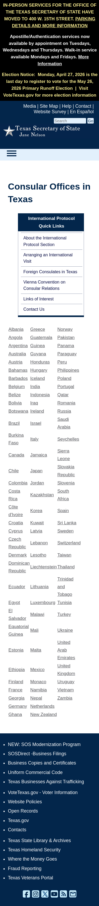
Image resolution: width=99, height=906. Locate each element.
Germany (17, 706)
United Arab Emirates (66, 650)
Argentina (18, 345)
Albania (15, 329)
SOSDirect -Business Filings (37, 753)
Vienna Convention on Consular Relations (44, 285)
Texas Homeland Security (34, 849)
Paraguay (67, 353)
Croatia (15, 522)
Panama (65, 345)
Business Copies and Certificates (42, 763)
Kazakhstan (42, 494)
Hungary (39, 370)
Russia (64, 411)
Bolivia (15, 402)
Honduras (40, 362)
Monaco (38, 681)
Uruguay (65, 681)
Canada (16, 454)
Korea (36, 510)
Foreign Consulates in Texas (50, 271)
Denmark (17, 555)
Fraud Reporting (24, 868)
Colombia (17, 482)
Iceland (37, 378)
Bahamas (17, 370)
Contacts (17, 829)
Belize (14, 394)
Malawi (37, 614)
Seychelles (68, 439)
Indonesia (40, 394)
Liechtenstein (43, 566)
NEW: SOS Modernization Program (44, 744)
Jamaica (38, 454)
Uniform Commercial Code (35, 772)
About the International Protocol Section (45, 241)
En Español (82, 111)
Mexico (37, 669)
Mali (34, 630)
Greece (37, 329)
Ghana (15, 714)
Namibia (38, 689)
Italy (34, 439)
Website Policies (25, 801)
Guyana (38, 353)
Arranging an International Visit (48, 257)
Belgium (16, 386)
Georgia (16, 698)
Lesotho (38, 555)
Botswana (18, 411)
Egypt (14, 602)
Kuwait (37, 522)
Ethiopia (16, 669)
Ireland (37, 411)
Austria (15, 362)
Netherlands (42, 706)
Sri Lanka (66, 522)
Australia (17, 353)
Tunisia (64, 602)
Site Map (49, 106)
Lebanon (39, 542)
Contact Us (34, 309)
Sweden (65, 531)
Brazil (14, 423)
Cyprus (15, 531)
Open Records (23, 811)
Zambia (64, 698)
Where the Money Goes (32, 859)
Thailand (65, 566)
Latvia (36, 531)
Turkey (64, 614)
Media (29, 106)
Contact (83, 106)
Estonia (15, 650)
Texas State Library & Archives (39, 840)
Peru (62, 362)
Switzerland (69, 542)
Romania (66, 402)
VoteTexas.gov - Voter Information (43, 792)
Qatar (63, 394)
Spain (63, 510)
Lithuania (39, 586)
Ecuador (16, 586)
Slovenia (65, 482)
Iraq (34, 402)
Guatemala (41, 337)
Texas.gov (18, 820)
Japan (36, 470)
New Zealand (43, 714)
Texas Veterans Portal (30, 877)
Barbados (18, 378)
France (15, 689)
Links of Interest (38, 298)
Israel (35, 423)
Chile (13, 470)
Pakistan (65, 337)
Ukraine (65, 630)
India (35, 386)
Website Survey (50, 111)
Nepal (36, 698)
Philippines (68, 370)
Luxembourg (42, 602)
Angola (15, 337)
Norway (65, 329)
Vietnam (65, 689)
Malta (35, 650)
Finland (15, 681)
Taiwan (64, 555)
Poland (64, 378)
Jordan (37, 482)
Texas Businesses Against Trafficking (46, 781)
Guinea (37, 345)
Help (66, 106)
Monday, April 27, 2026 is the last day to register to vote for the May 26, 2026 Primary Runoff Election (52, 81)
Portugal (65, 386)
